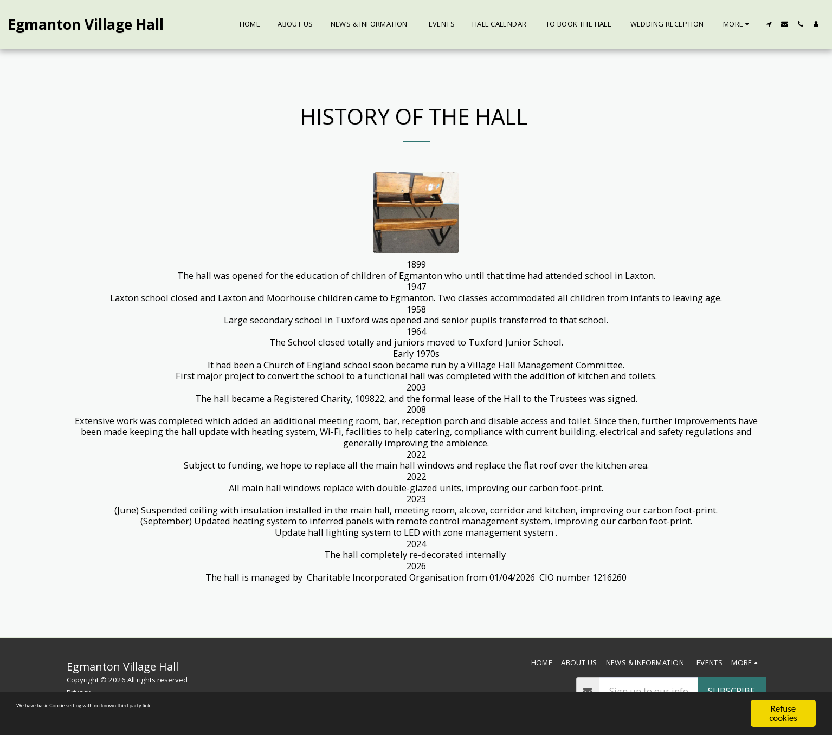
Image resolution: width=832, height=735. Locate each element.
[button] (769, 24)
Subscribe (731, 691)
